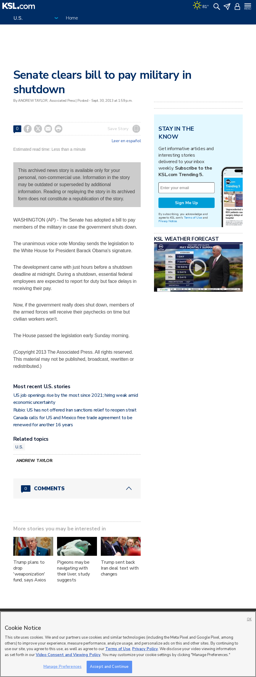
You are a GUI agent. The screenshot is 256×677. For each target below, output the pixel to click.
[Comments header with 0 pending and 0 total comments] (77, 488)
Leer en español (126, 141)
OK (249, 619)
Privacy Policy (145, 649)
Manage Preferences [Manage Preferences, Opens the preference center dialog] (62, 666)
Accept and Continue (109, 666)
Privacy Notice (167, 221)
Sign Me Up (186, 203)
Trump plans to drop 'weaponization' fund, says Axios (29, 571)
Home (72, 18)
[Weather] (201, 6)
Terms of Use (193, 217)
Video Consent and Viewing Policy (68, 655)
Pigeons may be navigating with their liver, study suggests (73, 571)
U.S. (19, 447)
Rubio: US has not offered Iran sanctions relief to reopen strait (75, 410)
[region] (128, 644)
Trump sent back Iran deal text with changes (119, 568)
